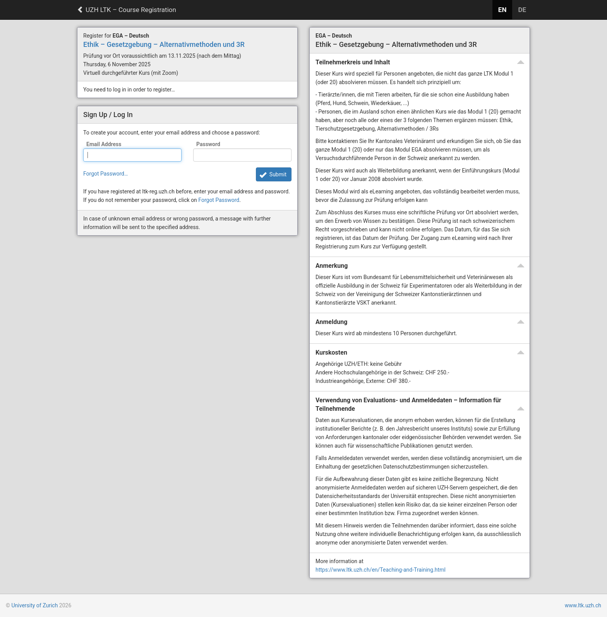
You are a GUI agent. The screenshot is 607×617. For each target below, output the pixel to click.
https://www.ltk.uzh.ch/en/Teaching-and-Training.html (381, 570)
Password (208, 144)
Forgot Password (218, 200)
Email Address (104, 144)
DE (522, 10)
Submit (277, 174)
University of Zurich (34, 605)
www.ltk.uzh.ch (583, 605)
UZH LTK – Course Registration (126, 10)
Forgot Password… (105, 174)
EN (502, 10)
